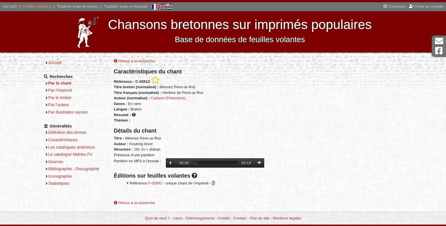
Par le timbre (59, 97)
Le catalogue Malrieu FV (70, 154)
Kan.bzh (10, 6)
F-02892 (155, 183)
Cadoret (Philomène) (168, 98)
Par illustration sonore (68, 112)
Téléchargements (200, 218)
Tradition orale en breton (77, 6)
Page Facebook (439, 51)
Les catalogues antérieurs (71, 147)
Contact (239, 218)
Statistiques (58, 183)
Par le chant (59, 83)
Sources (55, 161)
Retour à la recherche (134, 61)
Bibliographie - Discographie (73, 169)
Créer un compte (426, 6)
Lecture (171, 163)
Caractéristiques (63, 139)
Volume (258, 162)
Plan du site (259, 218)
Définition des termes (67, 132)
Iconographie (60, 176)
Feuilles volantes (37, 6)
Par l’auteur (58, 104)
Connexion (394, 6)
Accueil (54, 62)
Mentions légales (287, 218)
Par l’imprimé (60, 90)
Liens (177, 218)
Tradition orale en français (126, 6)
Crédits (224, 218)
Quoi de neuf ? (157, 218)
